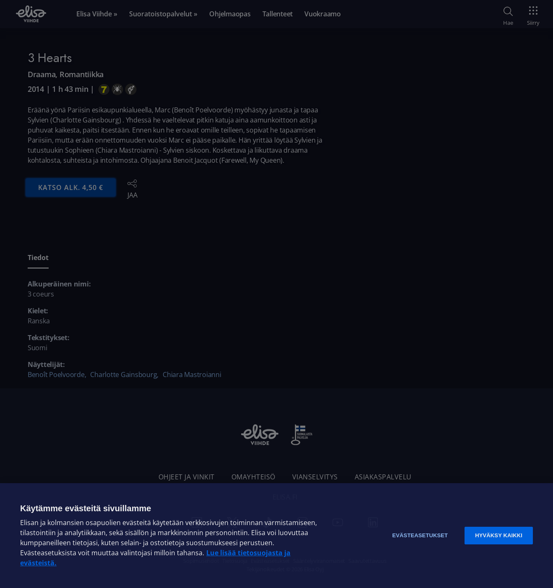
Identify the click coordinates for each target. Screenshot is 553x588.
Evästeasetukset (420, 535)
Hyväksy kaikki (498, 535)
